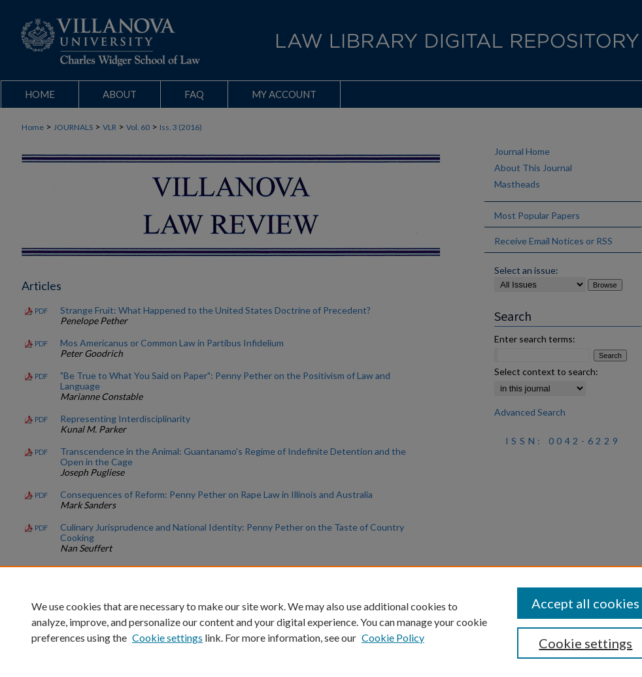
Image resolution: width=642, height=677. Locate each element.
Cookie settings (167, 637)
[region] (321, 621)
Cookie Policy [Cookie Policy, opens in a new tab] (393, 637)
